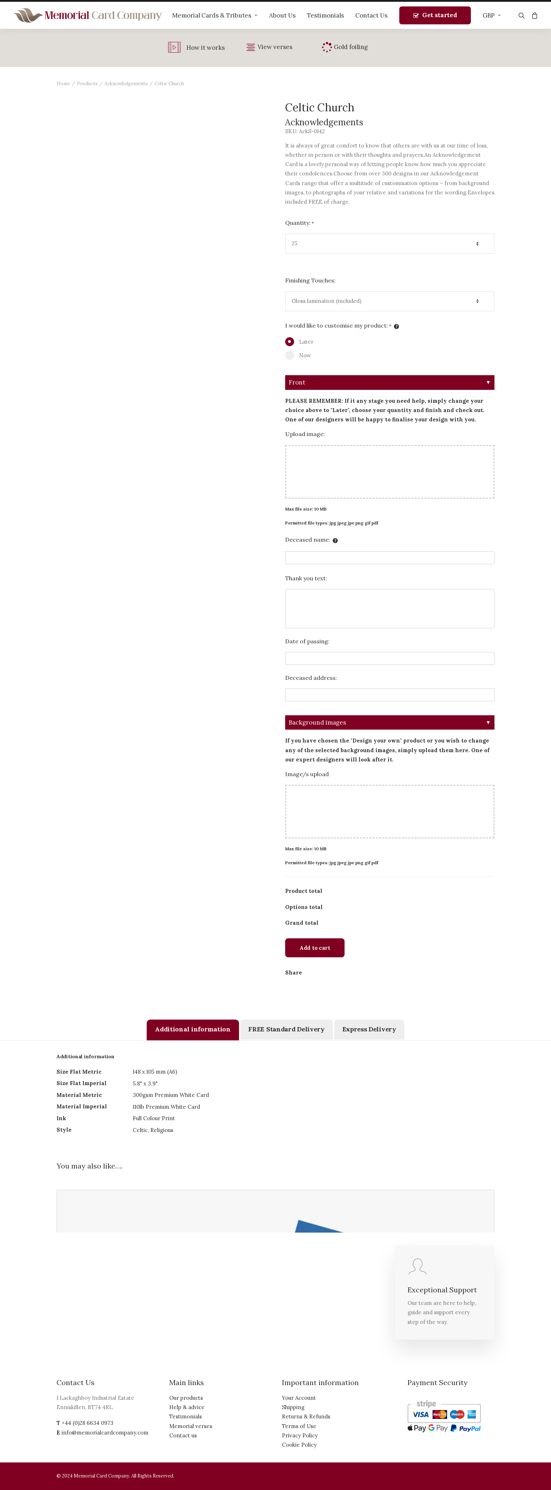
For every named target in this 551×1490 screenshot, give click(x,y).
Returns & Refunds (306, 1416)
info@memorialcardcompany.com (105, 1432)
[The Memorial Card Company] (87, 15)
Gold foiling (351, 47)
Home (63, 84)
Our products (186, 1397)
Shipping (293, 1407)
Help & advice (187, 1407)
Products (87, 84)
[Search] (523, 15)
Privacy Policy (300, 1435)
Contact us (183, 1435)
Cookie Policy (299, 1444)
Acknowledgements (126, 84)
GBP (492, 15)
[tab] (193, 1030)
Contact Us (371, 15)
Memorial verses (190, 1426)
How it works (205, 48)
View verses (275, 47)
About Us (282, 15)
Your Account (299, 1397)
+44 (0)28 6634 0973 (87, 1422)
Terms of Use (299, 1426)
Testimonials (325, 15)
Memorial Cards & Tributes (215, 15)
